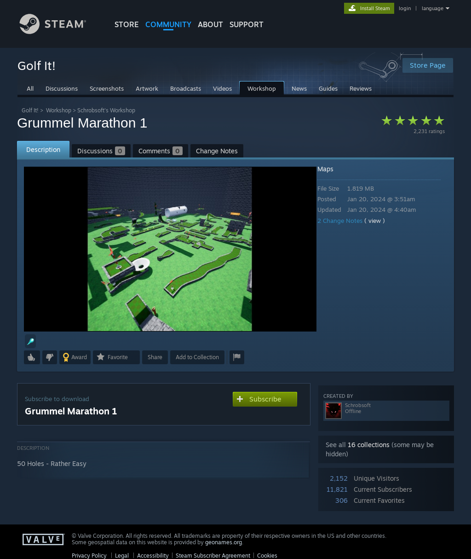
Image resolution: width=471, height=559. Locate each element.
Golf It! (30, 110)
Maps (332, 169)
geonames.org (223, 542)
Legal (122, 555)
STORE (127, 24)
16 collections (369, 444)
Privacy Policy (89, 555)
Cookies (267, 555)
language (432, 8)
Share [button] (155, 357)
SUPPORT (247, 24)
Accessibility (153, 555)
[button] (30, 341)
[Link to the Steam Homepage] (59, 31)
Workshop (58, 110)
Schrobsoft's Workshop (106, 110)
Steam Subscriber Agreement (213, 555)
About (210, 24)
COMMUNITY (168, 24)
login (405, 8)
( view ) (381, 220)
